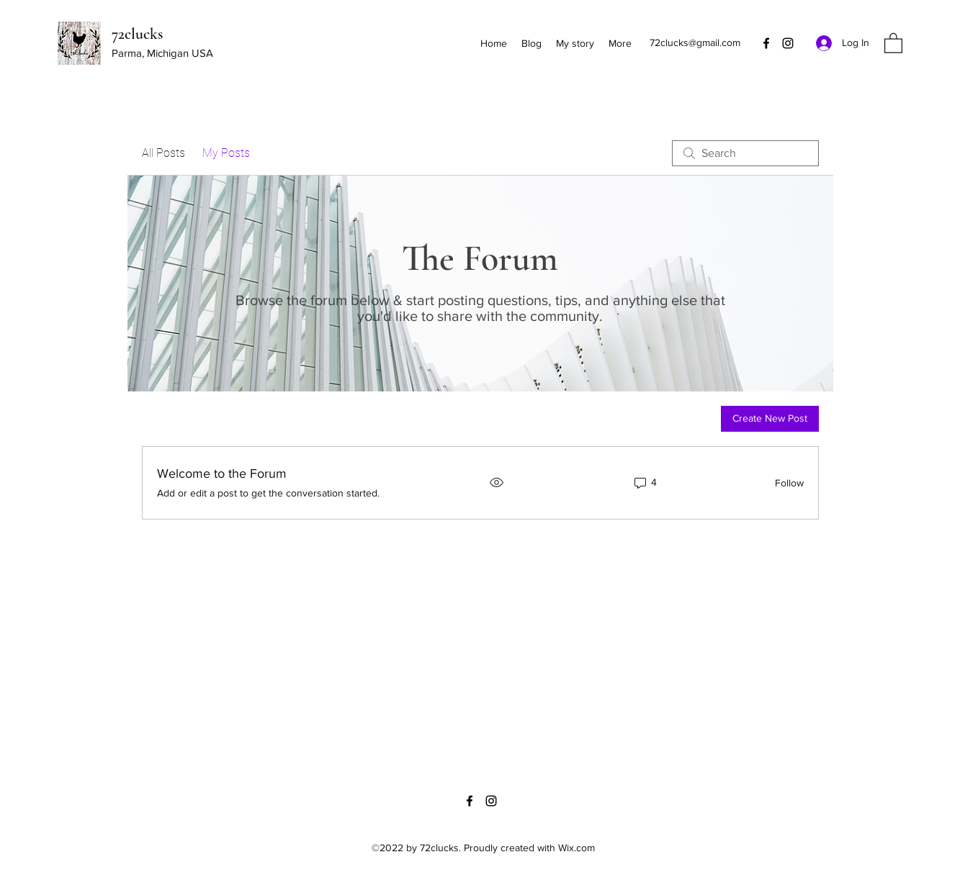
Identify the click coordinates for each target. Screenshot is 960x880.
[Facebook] (766, 43)
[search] (745, 153)
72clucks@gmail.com (695, 42)
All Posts (163, 153)
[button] (893, 42)
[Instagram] (788, 43)
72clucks (137, 33)
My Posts (226, 153)
